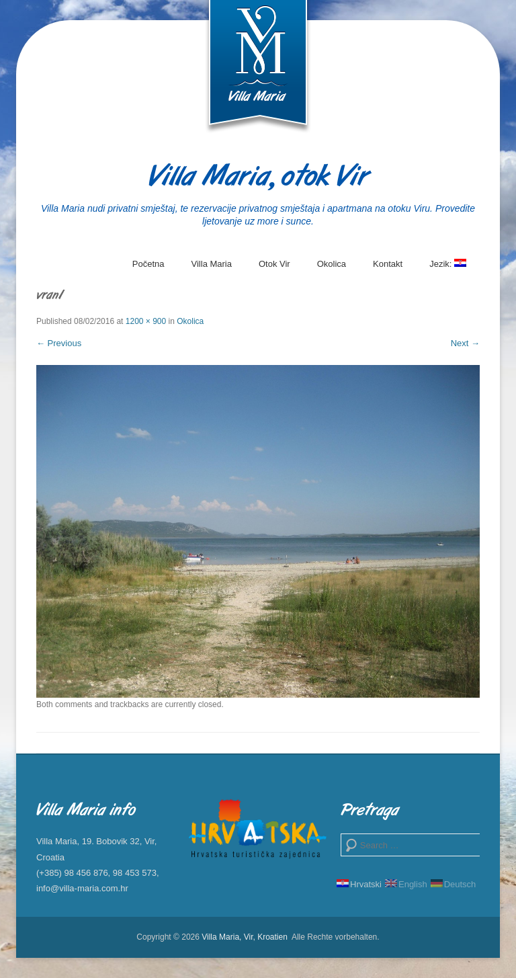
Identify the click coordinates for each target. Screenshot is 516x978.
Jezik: (447, 269)
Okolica (331, 264)
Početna (148, 264)
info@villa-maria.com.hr (82, 888)
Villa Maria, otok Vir (258, 177)
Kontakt (387, 264)
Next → (465, 343)
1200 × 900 (146, 321)
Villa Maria (211, 264)
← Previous (58, 343)
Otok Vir (274, 264)
